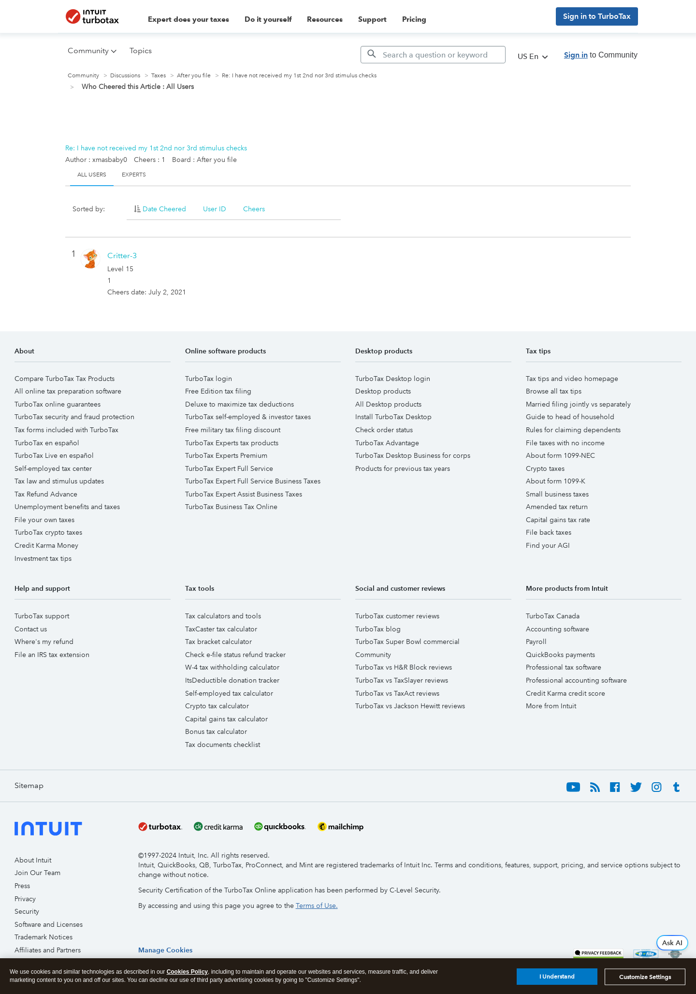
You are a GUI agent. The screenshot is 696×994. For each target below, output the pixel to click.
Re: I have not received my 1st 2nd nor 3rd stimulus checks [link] (299, 75)
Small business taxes (557, 494)
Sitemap (29, 785)
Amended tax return (557, 506)
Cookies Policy (187, 976)
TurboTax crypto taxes (48, 532)
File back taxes (548, 532)
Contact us (30, 629)
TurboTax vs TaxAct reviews (397, 693)
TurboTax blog (378, 629)
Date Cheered (164, 209)
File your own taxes (44, 519)
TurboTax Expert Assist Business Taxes (243, 494)
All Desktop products (388, 404)
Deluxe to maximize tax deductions (239, 404)
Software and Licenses (48, 924)
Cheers (254, 209)
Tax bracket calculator (218, 641)
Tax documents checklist (222, 744)
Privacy (25, 898)
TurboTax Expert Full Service (229, 468)
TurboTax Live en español (54, 455)
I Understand (557, 982)
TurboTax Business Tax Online (231, 506)
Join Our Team (37, 872)
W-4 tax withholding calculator (232, 667)
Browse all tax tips (553, 391)
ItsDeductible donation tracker (232, 680)
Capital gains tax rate (558, 519)
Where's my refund (43, 641)
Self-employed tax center (53, 468)
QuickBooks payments (560, 654)
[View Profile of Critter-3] (122, 255)
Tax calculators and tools (223, 616)
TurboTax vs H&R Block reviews (403, 667)
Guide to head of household (570, 416)
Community (83, 75)
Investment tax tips (43, 558)
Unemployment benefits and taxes (67, 506)
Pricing (414, 19)
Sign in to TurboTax (597, 16)
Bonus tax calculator (216, 731)
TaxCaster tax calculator (221, 629)
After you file (194, 75)
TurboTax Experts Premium (226, 455)
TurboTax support (41, 616)
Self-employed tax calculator (229, 693)
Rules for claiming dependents (573, 429)
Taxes (158, 75)
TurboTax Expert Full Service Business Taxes (252, 481)
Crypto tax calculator (217, 706)
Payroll (536, 641)
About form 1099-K (555, 481)
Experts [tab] (134, 174)
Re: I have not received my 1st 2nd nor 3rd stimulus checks (156, 148)
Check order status (384, 429)
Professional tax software (563, 667)
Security (26, 911)
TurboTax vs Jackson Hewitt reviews (410, 706)
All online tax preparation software (67, 391)
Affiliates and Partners (47, 950)
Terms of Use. (317, 905)
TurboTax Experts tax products (231, 443)
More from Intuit (551, 706)
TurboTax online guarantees (57, 404)
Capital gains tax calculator (226, 719)
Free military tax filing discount (232, 429)
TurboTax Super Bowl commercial (407, 641)
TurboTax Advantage (387, 443)
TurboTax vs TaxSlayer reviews (401, 680)
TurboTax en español (46, 443)
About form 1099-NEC (560, 455)
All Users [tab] (91, 174)
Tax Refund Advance (45, 494)
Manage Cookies (165, 950)
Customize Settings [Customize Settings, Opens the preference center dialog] (645, 982)
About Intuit (32, 860)
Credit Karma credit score (565, 693)
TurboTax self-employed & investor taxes (248, 416)
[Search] (433, 54)
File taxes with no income (565, 443)
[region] (165, 950)
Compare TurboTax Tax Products (64, 378)
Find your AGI (548, 545)
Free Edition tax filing (218, 391)
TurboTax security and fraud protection (74, 416)
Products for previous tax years (402, 468)
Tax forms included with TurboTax (66, 429)
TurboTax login (208, 378)
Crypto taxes (545, 468)
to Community (601, 54)
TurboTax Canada (553, 616)
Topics (141, 50)
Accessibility (33, 962)
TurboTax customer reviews (397, 616)
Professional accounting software (576, 680)
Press (22, 885)
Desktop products (383, 391)
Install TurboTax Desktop (393, 416)
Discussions (125, 75)
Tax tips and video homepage (572, 378)
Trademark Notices (43, 937)
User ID (214, 209)
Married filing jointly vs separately (578, 404)
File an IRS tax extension (51, 654)
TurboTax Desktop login (392, 378)
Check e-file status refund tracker (235, 654)
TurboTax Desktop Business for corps (412, 455)
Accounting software (557, 629)
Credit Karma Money (46, 545)
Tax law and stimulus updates (59, 481)
